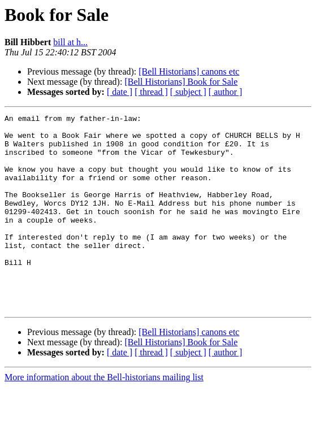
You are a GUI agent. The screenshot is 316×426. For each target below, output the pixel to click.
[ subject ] (188, 92)
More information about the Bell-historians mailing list (104, 416)
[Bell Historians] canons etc (188, 71)
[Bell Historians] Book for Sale (180, 81)
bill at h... (70, 42)
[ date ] (119, 92)
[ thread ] (151, 92)
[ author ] (226, 92)
